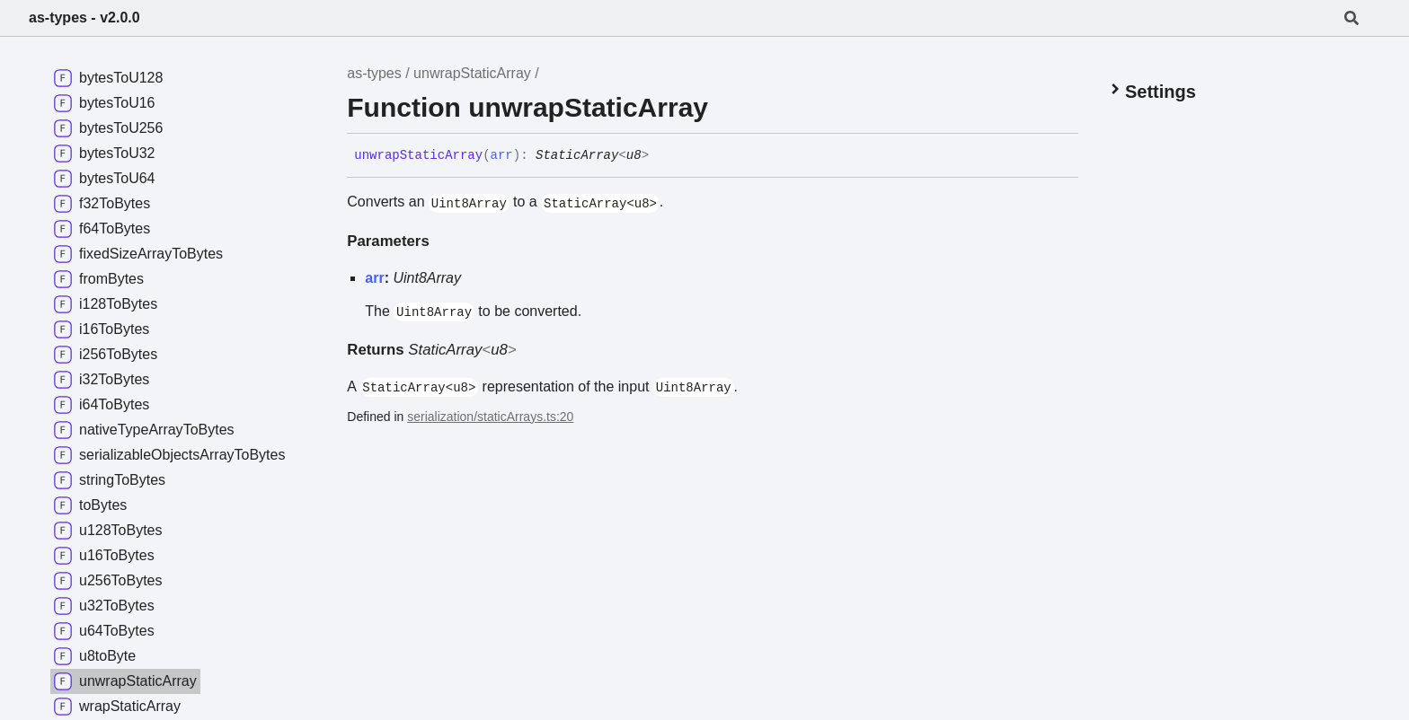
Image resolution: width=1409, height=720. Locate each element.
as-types (374, 73)
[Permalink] (662, 156)
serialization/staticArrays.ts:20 (490, 416)
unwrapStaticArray (472, 73)
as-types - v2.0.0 (84, 17)
